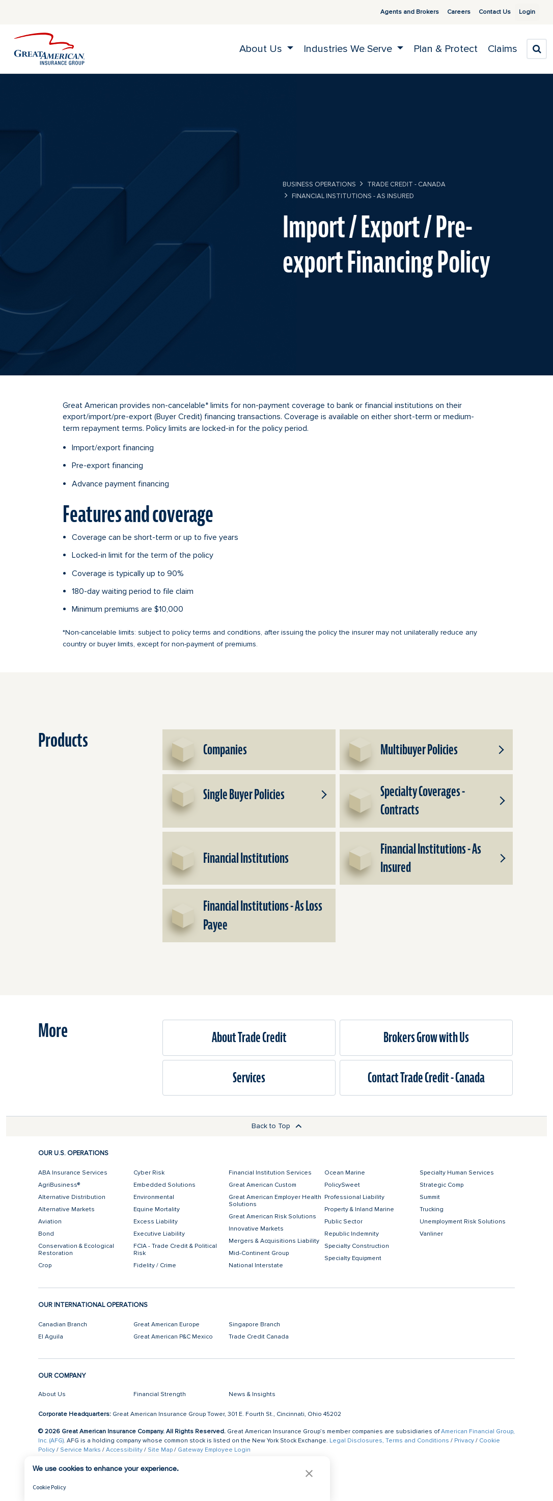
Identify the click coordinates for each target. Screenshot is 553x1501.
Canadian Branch (62, 1324)
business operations (319, 184)
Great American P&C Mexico (173, 1337)
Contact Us (482, 12)
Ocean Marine (344, 1173)
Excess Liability (155, 1221)
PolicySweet (342, 1185)
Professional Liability (354, 1197)
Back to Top (277, 1126)
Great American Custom (262, 1185)
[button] (500, 750)
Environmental (153, 1197)
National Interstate (256, 1265)
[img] (49, 49)
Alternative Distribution (71, 1197)
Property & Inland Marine (359, 1209)
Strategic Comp (441, 1185)
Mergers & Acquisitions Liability (274, 1241)
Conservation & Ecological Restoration (76, 1249)
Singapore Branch (254, 1324)
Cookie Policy (49, 1487)
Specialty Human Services (457, 1173)
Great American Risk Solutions (272, 1216)
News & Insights (252, 1394)
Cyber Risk (148, 1173)
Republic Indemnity (351, 1234)
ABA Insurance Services (72, 1173)
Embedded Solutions (164, 1185)
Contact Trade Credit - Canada (426, 1078)
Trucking (432, 1209)
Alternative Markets (66, 1209)
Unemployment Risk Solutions (463, 1221)
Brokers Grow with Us (426, 1037)
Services (249, 1078)
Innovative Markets (256, 1229)
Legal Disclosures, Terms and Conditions (389, 1440)
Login (523, 12)
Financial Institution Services (270, 1173)
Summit (430, 1197)
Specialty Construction (356, 1246)
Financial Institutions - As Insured (353, 196)
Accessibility (124, 1450)
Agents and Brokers (397, 12)
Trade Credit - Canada (406, 184)
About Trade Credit (249, 1037)
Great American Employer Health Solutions (275, 1200)
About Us (52, 1394)
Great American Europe (166, 1324)
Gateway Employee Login (214, 1450)
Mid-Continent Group (259, 1253)
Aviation (50, 1221)
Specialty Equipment (352, 1258)
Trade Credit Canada (259, 1337)
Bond (46, 1234)
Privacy (464, 1440)
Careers (446, 12)
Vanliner (431, 1234)
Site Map (160, 1450)
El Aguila (50, 1337)
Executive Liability (159, 1234)
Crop (44, 1265)
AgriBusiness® (59, 1185)
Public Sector (343, 1221)
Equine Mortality (156, 1209)
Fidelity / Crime (154, 1265)
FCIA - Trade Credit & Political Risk (175, 1249)
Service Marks (80, 1450)
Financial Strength (159, 1394)
